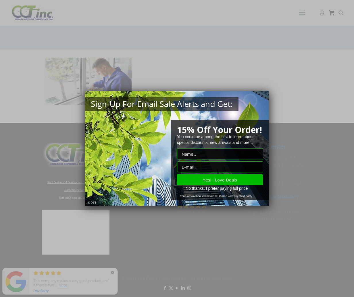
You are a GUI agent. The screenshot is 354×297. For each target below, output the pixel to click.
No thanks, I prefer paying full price (217, 188)
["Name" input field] (220, 153)
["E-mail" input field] (220, 166)
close (92, 202)
